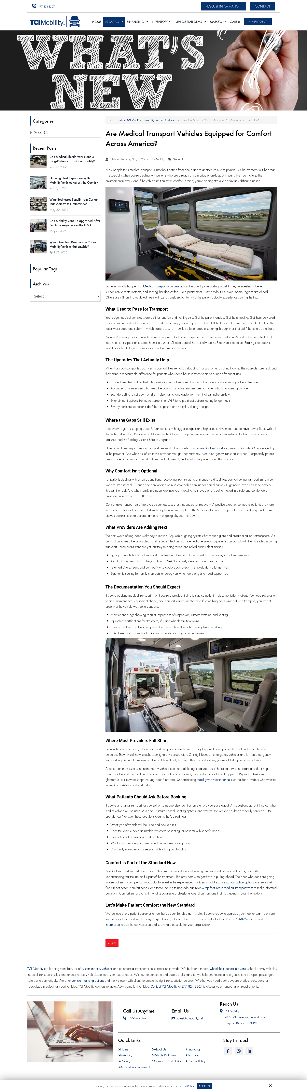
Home (111, 120)
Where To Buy (258, 21)
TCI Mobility (156, 159)
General (178, 159)
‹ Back (112, 943)
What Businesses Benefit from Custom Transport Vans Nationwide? (73, 201)
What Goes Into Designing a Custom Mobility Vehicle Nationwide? (73, 244)
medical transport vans (215, 448)
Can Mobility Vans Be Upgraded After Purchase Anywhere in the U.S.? (74, 223)
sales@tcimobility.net (187, 1018)
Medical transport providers (161, 286)
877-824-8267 (46, 6)
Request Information (223, 6)
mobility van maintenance (213, 779)
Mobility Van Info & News (159, 120)
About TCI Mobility (130, 120)
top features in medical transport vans (229, 887)
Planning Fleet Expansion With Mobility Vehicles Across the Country (73, 180)
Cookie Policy (186, 1086)
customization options (240, 882)
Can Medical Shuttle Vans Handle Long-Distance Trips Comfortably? (72, 159)
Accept (205, 1086)
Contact (262, 6)
